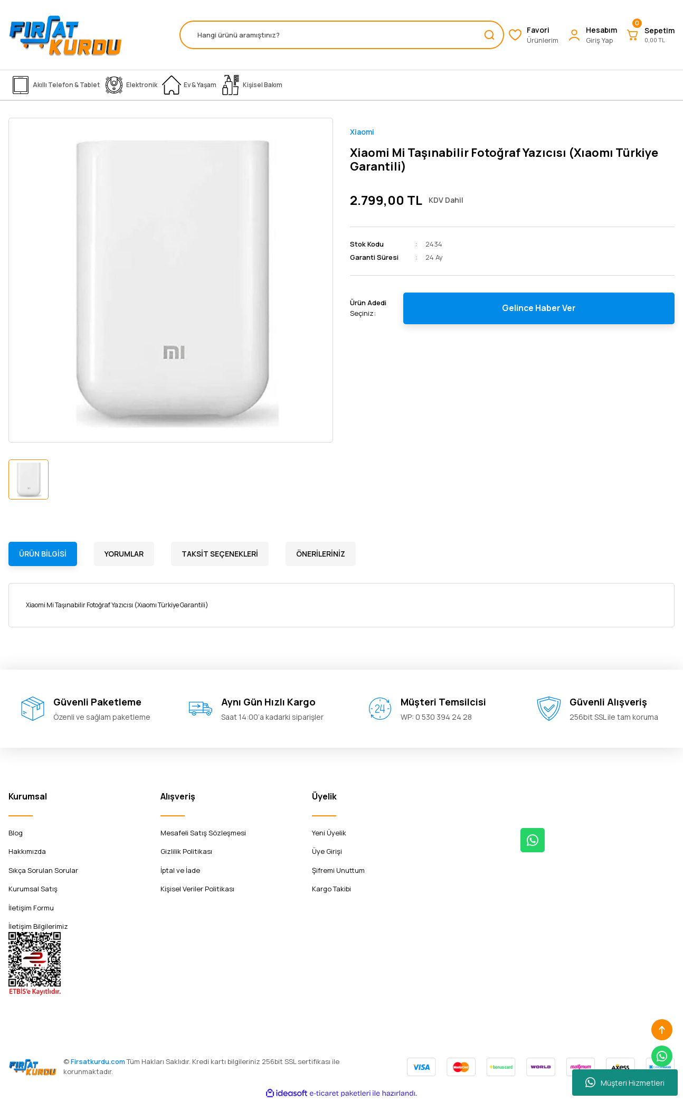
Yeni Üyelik (329, 832)
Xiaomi (362, 132)
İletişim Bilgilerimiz (38, 926)
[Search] (341, 35)
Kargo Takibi (331, 888)
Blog (15, 832)
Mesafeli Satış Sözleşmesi (203, 832)
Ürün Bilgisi (43, 554)
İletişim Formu (31, 907)
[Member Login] (592, 35)
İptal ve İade (180, 870)
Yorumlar (124, 554)
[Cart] (650, 35)
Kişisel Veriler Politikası (197, 888)
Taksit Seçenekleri (220, 554)
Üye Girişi (327, 851)
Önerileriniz (320, 554)
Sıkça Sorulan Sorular (43, 870)
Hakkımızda (27, 851)
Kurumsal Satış (33, 888)
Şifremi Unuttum (338, 870)
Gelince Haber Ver (539, 308)
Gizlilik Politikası (186, 851)
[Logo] (65, 35)
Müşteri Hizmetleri (625, 1082)
